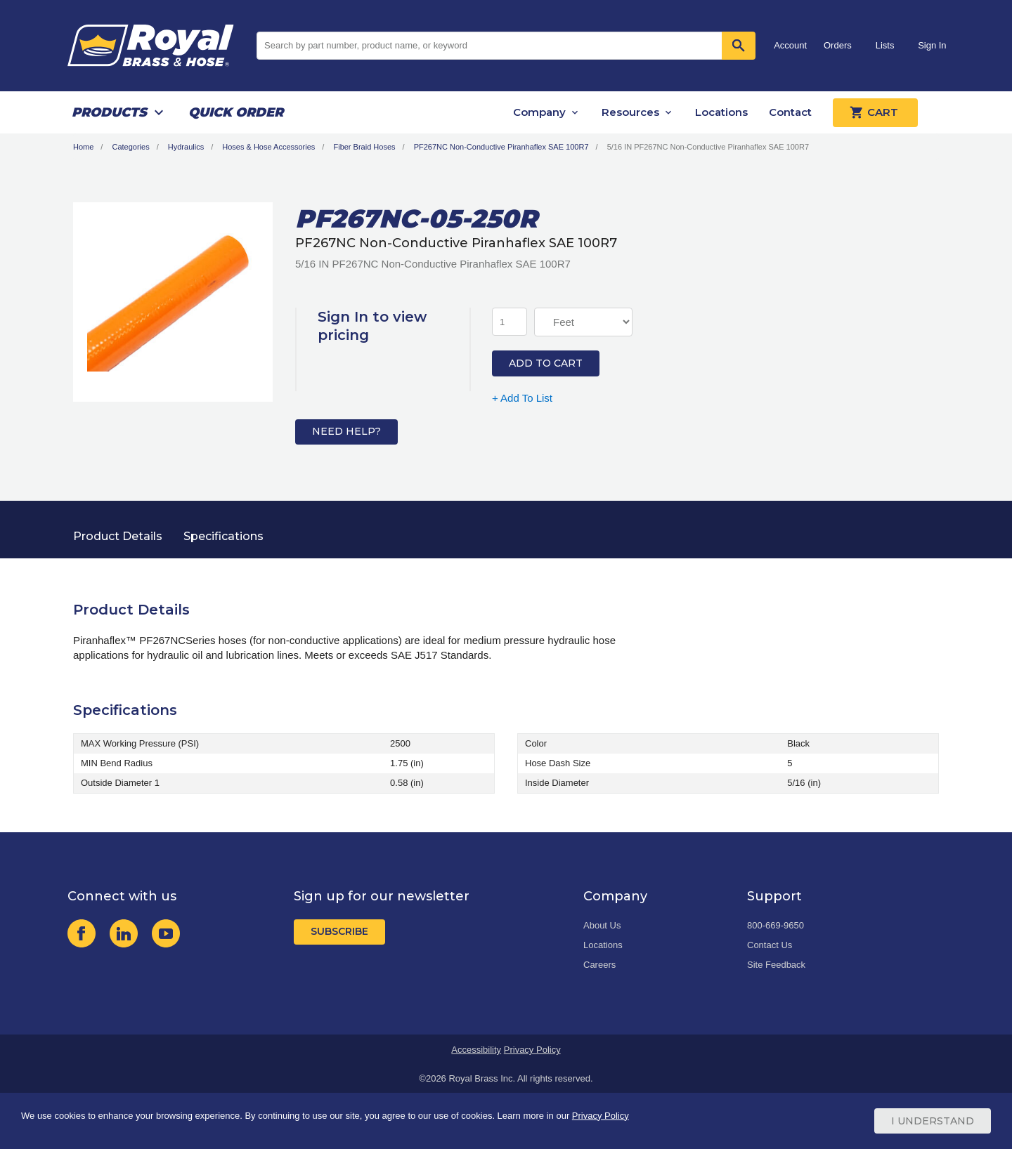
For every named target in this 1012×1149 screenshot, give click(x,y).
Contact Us (769, 945)
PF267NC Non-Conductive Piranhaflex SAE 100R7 (501, 147)
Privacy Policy (532, 1049)
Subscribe (339, 931)
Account (790, 45)
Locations (721, 112)
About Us (602, 925)
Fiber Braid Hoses (364, 147)
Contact (790, 112)
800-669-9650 (775, 925)
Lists (885, 45)
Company (539, 112)
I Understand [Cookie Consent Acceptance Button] (932, 1121)
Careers (599, 964)
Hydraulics (186, 147)
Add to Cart (546, 363)
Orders (838, 45)
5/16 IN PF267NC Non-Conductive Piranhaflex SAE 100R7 (708, 147)
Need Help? (346, 431)
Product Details (117, 536)
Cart (875, 112)
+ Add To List (522, 398)
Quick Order (235, 112)
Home (83, 147)
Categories (130, 147)
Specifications (223, 536)
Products (109, 112)
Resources (630, 112)
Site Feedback (776, 964)
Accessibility (476, 1049)
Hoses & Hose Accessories (268, 147)
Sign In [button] (932, 45)
